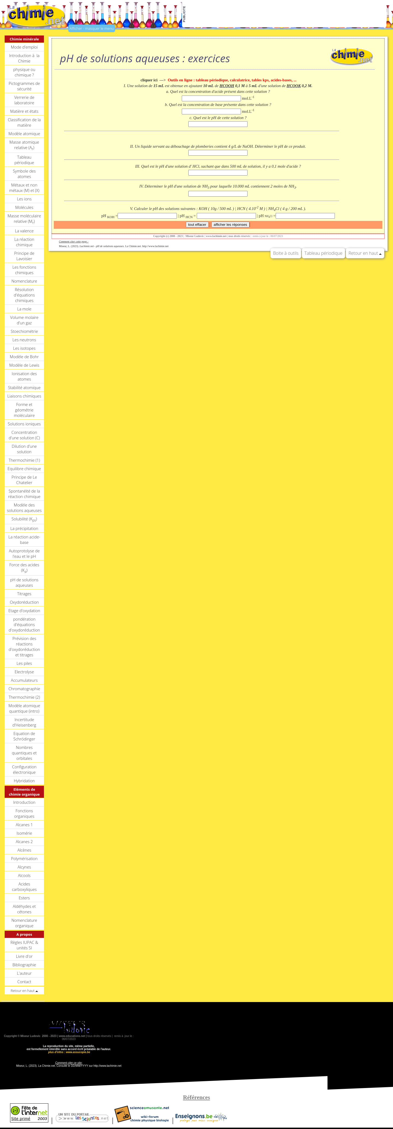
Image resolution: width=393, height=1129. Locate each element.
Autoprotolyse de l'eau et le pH (24, 553)
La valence (24, 230)
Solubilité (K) (24, 519)
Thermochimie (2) (24, 697)
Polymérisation (24, 858)
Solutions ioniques (24, 423)
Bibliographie (24, 964)
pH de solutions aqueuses (24, 582)
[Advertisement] (286, 14)
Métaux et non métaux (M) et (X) (24, 187)
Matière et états (24, 111)
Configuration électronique (24, 769)
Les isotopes (24, 348)
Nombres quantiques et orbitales (24, 753)
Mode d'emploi (24, 47)
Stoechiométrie (24, 331)
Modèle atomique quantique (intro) (24, 708)
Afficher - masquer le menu (92, 28)
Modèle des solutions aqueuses (24, 507)
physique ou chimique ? (24, 72)
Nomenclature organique (24, 922)
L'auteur (24, 973)
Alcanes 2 (24, 841)
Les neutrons (24, 339)
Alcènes (24, 850)
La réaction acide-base (24, 539)
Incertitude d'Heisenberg (24, 722)
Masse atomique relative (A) (24, 145)
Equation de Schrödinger (24, 736)
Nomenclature (24, 281)
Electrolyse (24, 671)
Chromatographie (24, 688)
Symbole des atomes (24, 173)
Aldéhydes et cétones (24, 908)
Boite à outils (286, 253)
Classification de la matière (24, 122)
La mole (24, 309)
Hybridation (24, 780)
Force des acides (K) (24, 568)
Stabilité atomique (24, 387)
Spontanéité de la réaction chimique (24, 493)
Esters (24, 897)
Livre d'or (24, 956)
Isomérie (24, 833)
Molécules (24, 207)
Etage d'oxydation (24, 610)
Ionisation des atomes (24, 376)
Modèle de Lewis (24, 365)
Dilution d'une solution (24, 448)
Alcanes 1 (24, 824)
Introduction (24, 802)
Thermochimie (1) (24, 460)
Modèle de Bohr (24, 356)
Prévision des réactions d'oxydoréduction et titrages (24, 646)
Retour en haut (365, 253)
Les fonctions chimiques (24, 269)
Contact (24, 981)
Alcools (24, 875)
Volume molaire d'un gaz (24, 320)
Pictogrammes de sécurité (24, 86)
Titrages (24, 593)
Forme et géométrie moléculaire (24, 410)
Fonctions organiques (24, 813)
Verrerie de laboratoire (24, 99)
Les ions (24, 198)
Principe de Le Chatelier (24, 479)
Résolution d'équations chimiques (24, 295)
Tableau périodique (24, 159)
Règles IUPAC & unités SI (24, 945)
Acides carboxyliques (24, 886)
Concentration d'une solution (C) (24, 434)
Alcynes (24, 867)
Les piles (24, 663)
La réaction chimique (24, 241)
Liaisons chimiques (24, 396)
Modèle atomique (24, 133)
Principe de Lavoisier (24, 255)
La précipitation (24, 528)
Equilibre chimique (24, 468)
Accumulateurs (24, 680)
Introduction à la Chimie (24, 58)
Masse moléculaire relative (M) (24, 219)
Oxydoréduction (24, 602)
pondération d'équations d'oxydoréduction (24, 624)
